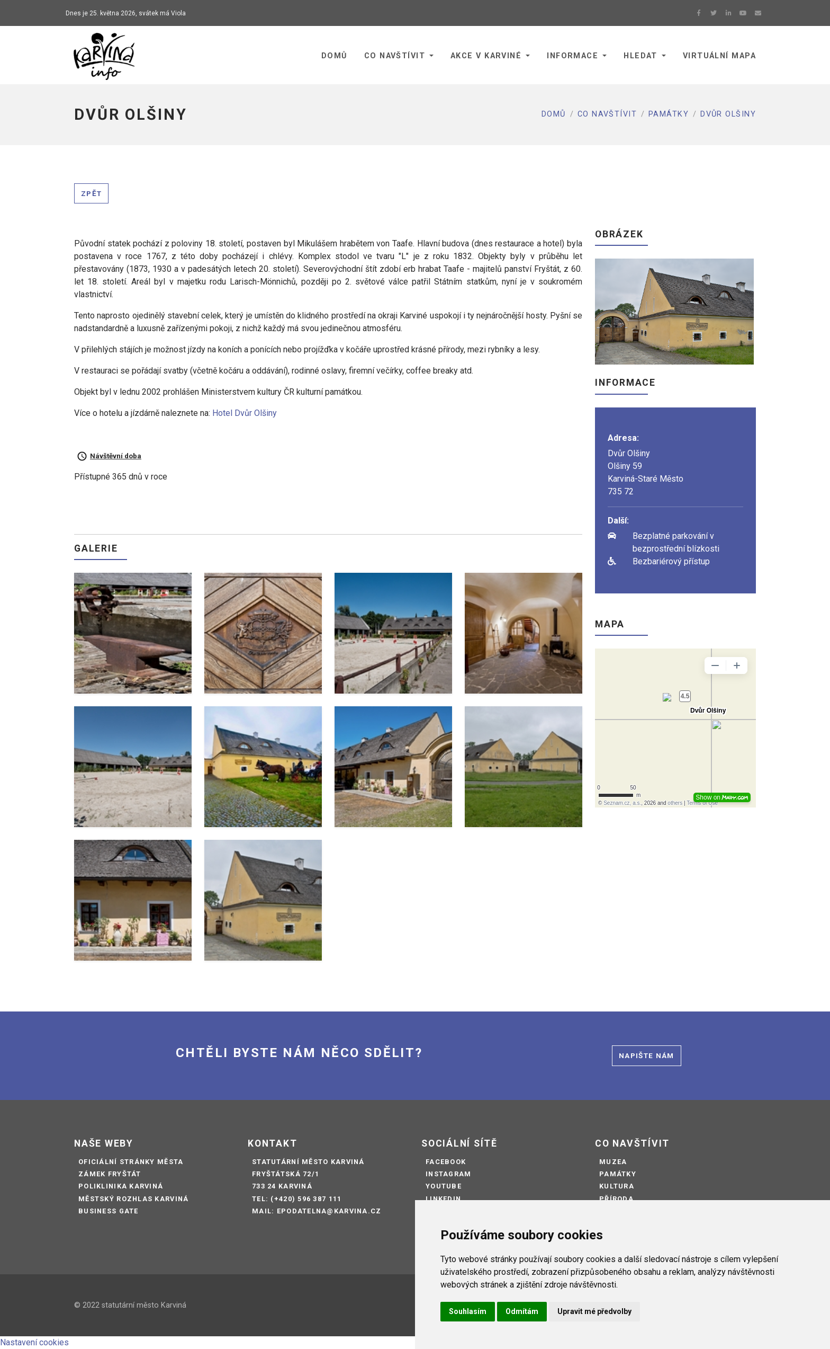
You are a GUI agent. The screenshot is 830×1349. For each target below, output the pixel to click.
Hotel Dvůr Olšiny (244, 413)
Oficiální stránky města (130, 1162)
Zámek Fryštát (109, 1174)
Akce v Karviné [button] (485, 55)
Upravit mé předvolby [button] (594, 1311)
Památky (668, 114)
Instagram (449, 1174)
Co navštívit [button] (394, 55)
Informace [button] (572, 55)
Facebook (446, 1162)
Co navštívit (607, 114)
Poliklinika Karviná (120, 1186)
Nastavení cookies (34, 1342)
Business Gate (108, 1211)
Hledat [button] (640, 55)
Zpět (91, 193)
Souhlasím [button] (467, 1311)
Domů (554, 114)
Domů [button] (334, 55)
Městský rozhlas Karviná (133, 1199)
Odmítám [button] (522, 1311)
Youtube (444, 1186)
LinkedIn (443, 1199)
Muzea (613, 1162)
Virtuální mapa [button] (719, 55)
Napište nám (646, 1055)
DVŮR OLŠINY (728, 114)
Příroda (616, 1199)
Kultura (616, 1186)
